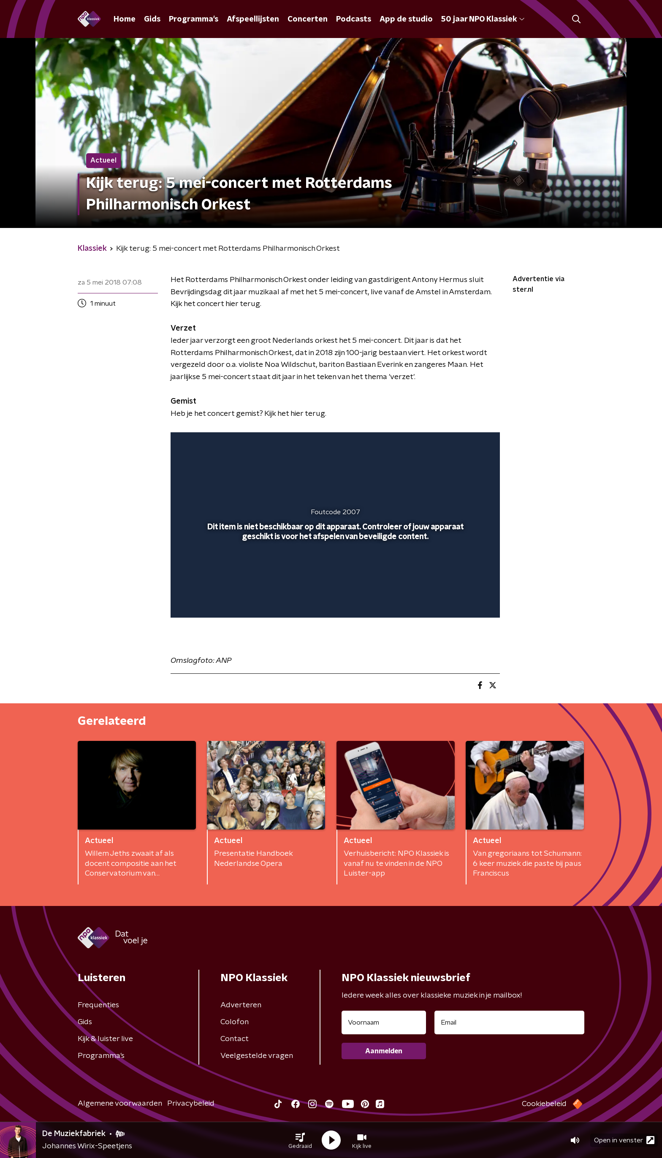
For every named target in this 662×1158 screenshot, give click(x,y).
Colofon (234, 1022)
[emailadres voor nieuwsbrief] (509, 1022)
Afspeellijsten (253, 19)
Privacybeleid (190, 1103)
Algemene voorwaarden (120, 1103)
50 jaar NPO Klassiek (482, 19)
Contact (234, 1039)
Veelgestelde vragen (256, 1056)
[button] (300, 1140)
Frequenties (98, 1005)
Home (125, 19)
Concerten (308, 19)
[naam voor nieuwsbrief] (384, 1022)
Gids (152, 19)
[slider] (334, 576)
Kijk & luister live (105, 1039)
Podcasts (353, 19)
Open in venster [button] (624, 1140)
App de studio (406, 19)
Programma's (193, 19)
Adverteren (240, 1005)
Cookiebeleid (544, 1104)
